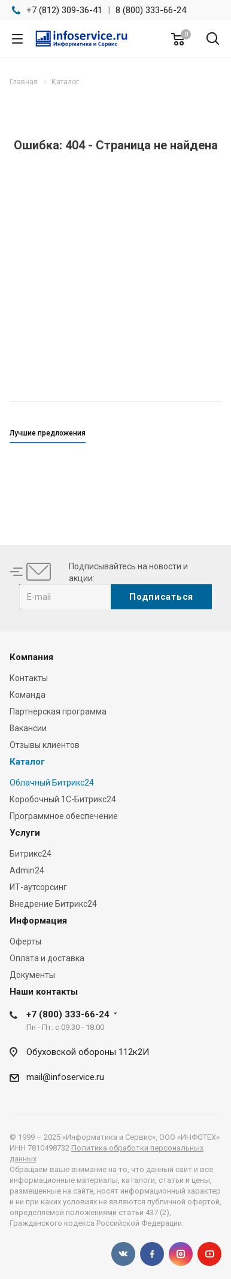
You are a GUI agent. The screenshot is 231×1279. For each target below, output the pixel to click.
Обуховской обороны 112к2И (87, 1052)
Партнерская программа (58, 711)
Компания (31, 657)
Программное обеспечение (64, 816)
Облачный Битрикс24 (52, 782)
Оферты (25, 941)
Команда (27, 695)
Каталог (27, 761)
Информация (38, 920)
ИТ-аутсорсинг (38, 887)
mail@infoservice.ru (65, 1077)
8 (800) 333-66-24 (151, 10)
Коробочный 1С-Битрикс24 (63, 799)
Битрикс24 (30, 853)
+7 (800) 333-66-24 (68, 1014)
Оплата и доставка (47, 958)
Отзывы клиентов (45, 745)
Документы (32, 975)
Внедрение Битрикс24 (53, 904)
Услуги (25, 832)
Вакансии (28, 728)
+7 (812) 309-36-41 (64, 10)
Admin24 (27, 870)
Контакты (29, 678)
